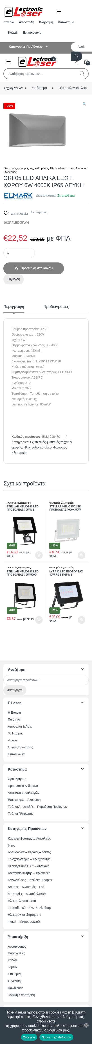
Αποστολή (26, 22)
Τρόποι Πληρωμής (20, 813)
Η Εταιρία (14, 712)
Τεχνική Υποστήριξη (21, 995)
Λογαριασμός (17, 946)
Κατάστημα (66, 22)
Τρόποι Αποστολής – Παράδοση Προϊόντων (37, 806)
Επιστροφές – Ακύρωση (24, 799)
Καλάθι (13, 32)
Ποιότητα (14, 719)
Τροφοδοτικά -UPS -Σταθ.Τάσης (29, 908)
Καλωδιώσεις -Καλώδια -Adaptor (30, 880)
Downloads (15, 988)
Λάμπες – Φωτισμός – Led (26, 887)
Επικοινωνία (32, 32)
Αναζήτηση (82, 74)
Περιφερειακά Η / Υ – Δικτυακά (28, 866)
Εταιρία (8, 22)
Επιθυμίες (14, 974)
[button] (84, 104)
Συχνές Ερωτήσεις (20, 747)
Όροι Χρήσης (17, 779)
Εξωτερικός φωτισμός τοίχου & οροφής (26, 168)
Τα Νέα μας (15, 733)
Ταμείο (12, 967)
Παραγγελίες (16, 953)
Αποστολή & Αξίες (20, 726)
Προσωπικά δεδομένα (56, 1037)
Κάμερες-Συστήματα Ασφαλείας (29, 838)
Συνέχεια (29, 1037)
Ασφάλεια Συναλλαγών (23, 793)
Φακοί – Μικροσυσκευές (24, 921)
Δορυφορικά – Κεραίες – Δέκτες (29, 852)
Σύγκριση (41, 212)
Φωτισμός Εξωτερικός (19, 502)
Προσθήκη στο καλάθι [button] (39, 555)
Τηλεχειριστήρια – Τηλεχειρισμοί (29, 859)
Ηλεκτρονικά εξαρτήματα (24, 914)
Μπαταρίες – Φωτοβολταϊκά (27, 894)
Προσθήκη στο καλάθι (37, 268)
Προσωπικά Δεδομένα (23, 786)
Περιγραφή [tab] (13, 307)
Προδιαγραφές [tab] (56, 307)
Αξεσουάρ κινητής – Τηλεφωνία (29, 873)
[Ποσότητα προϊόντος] (19, 253)
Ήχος (11, 845)
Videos (12, 740)
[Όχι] (86, 1025)
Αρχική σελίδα (13, 88)
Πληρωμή (46, 22)
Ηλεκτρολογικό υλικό (73, 88)
